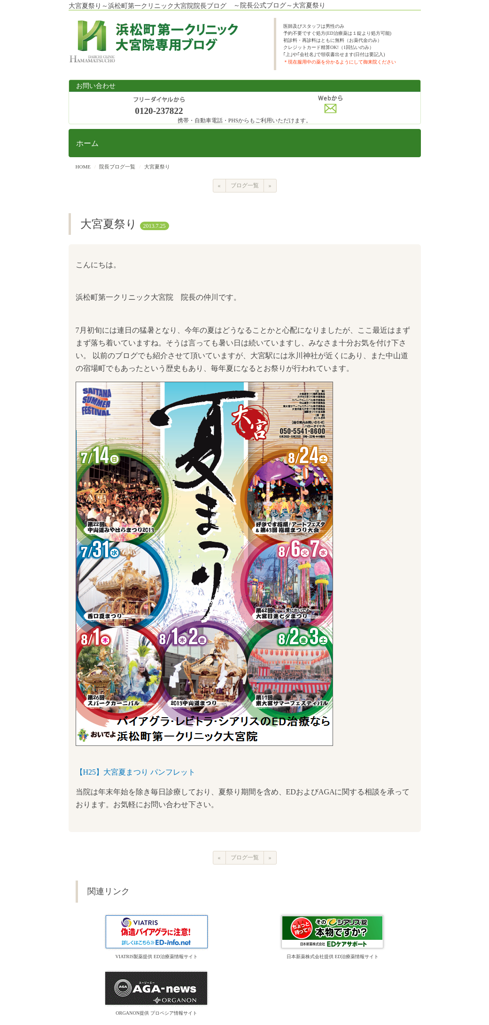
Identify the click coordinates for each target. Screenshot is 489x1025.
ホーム (87, 143)
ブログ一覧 (245, 185)
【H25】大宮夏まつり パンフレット (136, 772)
